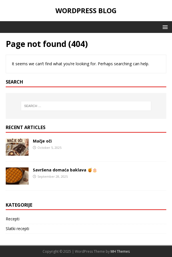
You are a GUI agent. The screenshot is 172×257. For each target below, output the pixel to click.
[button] (164, 27)
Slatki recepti (17, 228)
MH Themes (120, 251)
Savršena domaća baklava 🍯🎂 (65, 170)
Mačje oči (42, 141)
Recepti (12, 219)
